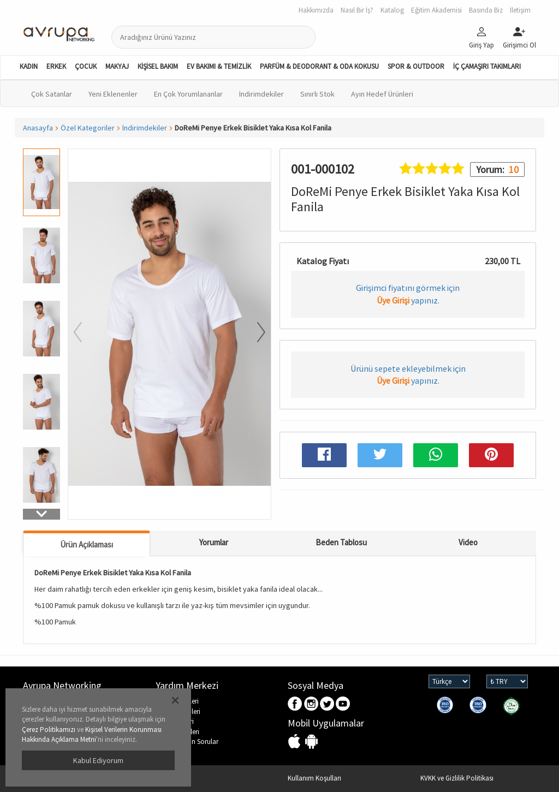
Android (311, 742)
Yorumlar (213, 542)
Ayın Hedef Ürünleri (382, 94)
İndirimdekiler (261, 94)
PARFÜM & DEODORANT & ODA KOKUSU (319, 66)
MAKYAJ (117, 66)
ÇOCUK (86, 66)
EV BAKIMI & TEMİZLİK (219, 66)
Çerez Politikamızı (48, 729)
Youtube (343, 704)
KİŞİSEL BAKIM (158, 66)
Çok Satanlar (51, 94)
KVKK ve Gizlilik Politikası (456, 778)
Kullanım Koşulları (314, 778)
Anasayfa (38, 128)
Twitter (327, 704)
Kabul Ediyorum (98, 760)
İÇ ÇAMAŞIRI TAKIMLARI (487, 66)
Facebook (296, 704)
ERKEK (56, 66)
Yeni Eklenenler (113, 94)
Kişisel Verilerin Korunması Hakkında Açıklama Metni (92, 735)
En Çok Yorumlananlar (188, 94)
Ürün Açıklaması (86, 544)
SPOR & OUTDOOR (416, 66)
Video (468, 542)
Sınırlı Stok (317, 94)
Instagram (311, 704)
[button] (41, 514)
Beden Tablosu (341, 542)
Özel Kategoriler (88, 128)
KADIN (29, 66)
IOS (296, 742)
